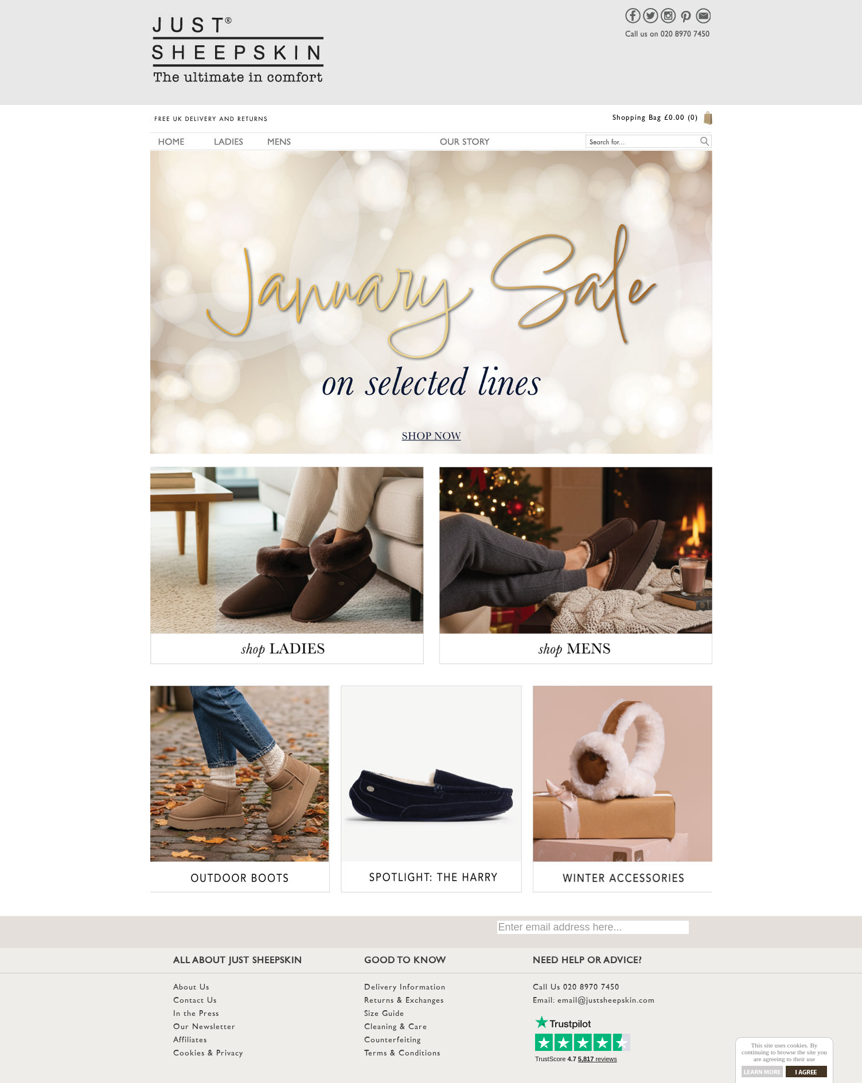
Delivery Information (405, 987)
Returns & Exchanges (404, 1000)
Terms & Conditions (402, 1053)
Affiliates (190, 1040)
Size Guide (384, 1014)
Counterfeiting (392, 1040)
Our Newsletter (204, 1027)
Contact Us (195, 1000)
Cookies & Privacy (208, 1053)
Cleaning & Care (395, 1027)
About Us (191, 987)
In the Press (196, 1014)
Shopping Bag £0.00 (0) (655, 118)
